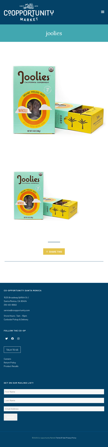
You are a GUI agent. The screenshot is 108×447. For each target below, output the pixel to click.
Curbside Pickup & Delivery (16, 319)
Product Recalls (11, 366)
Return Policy (10, 362)
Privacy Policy (71, 438)
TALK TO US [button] (12, 349)
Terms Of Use (60, 438)
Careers (7, 359)
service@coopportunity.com (17, 310)
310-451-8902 (10, 304)
